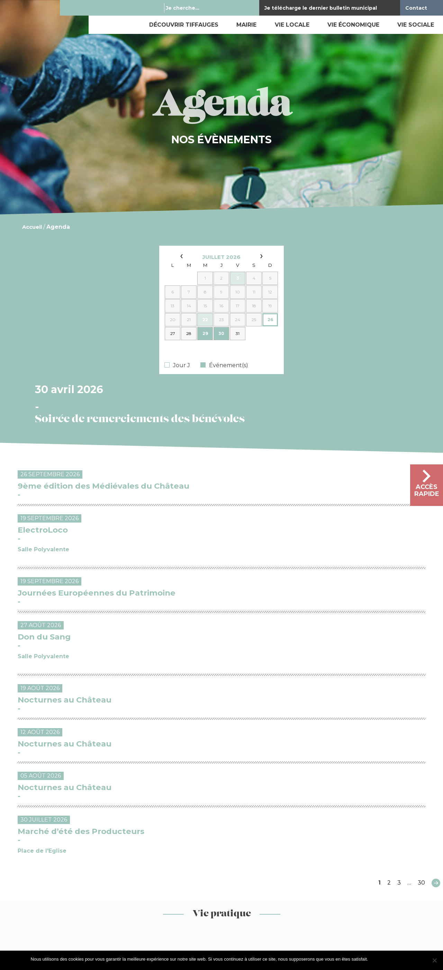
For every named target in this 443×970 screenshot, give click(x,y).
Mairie (246, 24)
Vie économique (353, 24)
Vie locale (292, 24)
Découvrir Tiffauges (183, 24)
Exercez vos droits (203, 923)
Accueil (32, 227)
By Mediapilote (260, 923)
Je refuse (403, 959)
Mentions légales (37, 923)
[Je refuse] (434, 960)
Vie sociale (415, 24)
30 (421, 659)
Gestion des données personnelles (118, 923)
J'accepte (380, 959)
